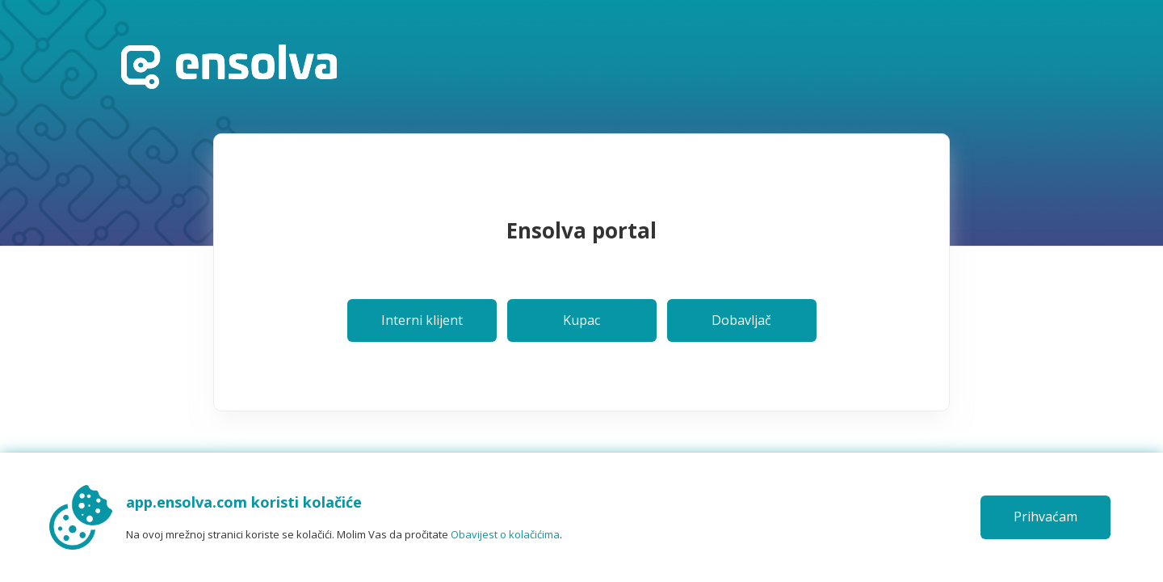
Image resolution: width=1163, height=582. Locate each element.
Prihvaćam (1045, 516)
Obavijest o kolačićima (505, 534)
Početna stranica (229, 66)
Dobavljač (741, 320)
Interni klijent (422, 320)
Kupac (581, 320)
